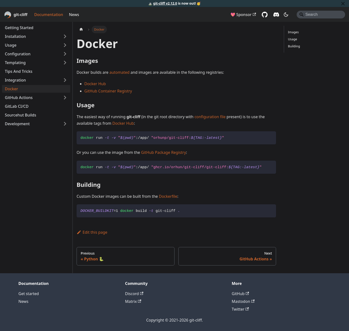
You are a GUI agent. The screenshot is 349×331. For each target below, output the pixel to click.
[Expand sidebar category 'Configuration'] (65, 54)
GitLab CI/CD (17, 106)
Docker (11, 88)
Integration (15, 80)
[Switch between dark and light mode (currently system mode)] (286, 14)
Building (294, 46)
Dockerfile (168, 196)
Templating (15, 62)
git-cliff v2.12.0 (165, 3)
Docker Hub (95, 83)
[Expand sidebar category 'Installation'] (65, 36)
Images (293, 32)
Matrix (133, 301)
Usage (10, 45)
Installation (15, 36)
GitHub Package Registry (163, 152)
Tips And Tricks (18, 71)
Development (17, 123)
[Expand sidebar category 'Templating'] (65, 62)
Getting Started (19, 27)
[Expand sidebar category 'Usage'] (65, 45)
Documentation (48, 14)
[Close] (343, 3)
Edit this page (92, 232)
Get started (28, 293)
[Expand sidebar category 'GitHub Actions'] (65, 97)
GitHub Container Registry (108, 91)
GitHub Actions (19, 97)
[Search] (321, 14)
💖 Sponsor (243, 14)
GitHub (240, 293)
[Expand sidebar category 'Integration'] (65, 80)
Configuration (18, 54)
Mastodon (243, 301)
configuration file (209, 116)
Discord (134, 293)
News (74, 14)
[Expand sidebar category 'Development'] (65, 124)
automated (119, 72)
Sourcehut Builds (20, 115)
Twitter (240, 309)
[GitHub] (264, 14)
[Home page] (81, 29)
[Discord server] (276, 14)
